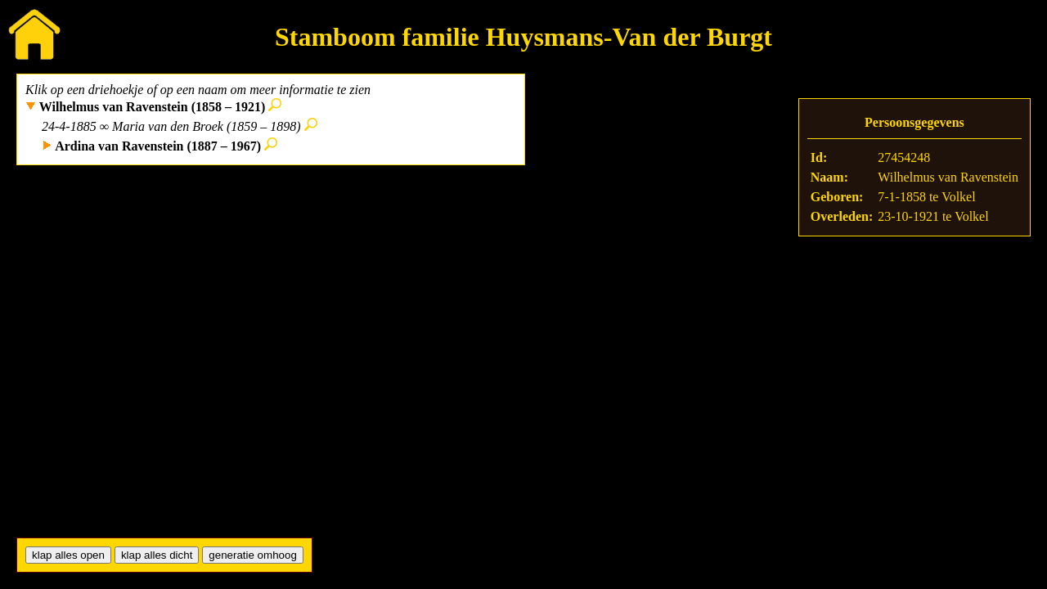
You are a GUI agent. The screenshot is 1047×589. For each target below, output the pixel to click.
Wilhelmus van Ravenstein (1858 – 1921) (152, 107)
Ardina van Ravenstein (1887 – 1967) (158, 146)
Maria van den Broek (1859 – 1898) (206, 126)
